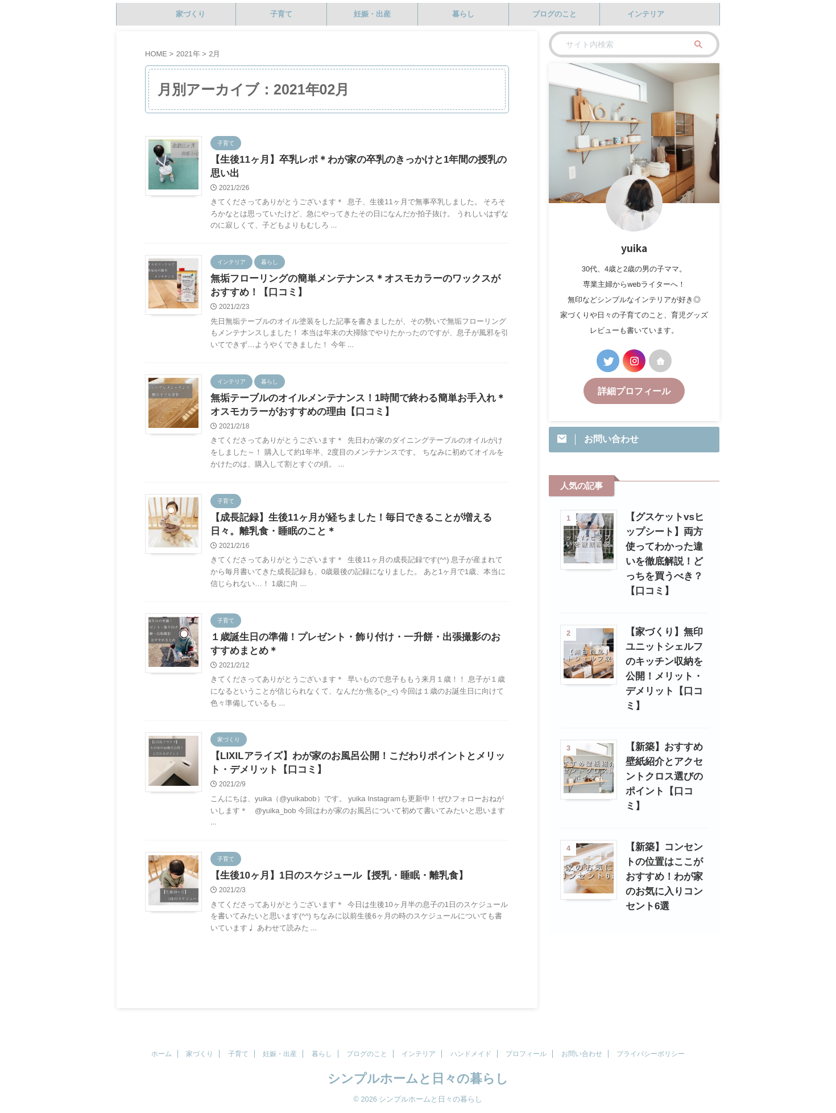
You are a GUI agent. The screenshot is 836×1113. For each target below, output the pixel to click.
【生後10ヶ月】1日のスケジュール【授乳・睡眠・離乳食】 (331, 889)
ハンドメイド (470, 1054)
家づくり (190, 14)
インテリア (645, 14)
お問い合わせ (581, 1054)
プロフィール (526, 1054)
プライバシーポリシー (650, 1054)
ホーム (161, 1054)
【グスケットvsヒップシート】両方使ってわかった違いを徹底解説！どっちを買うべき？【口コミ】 (664, 544)
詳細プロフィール (634, 390)
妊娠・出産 (372, 14)
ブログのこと (554, 14)
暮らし (463, 14)
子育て (281, 14)
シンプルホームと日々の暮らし (418, 1078)
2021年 (188, 54)
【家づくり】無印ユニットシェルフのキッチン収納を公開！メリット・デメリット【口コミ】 (664, 645)
